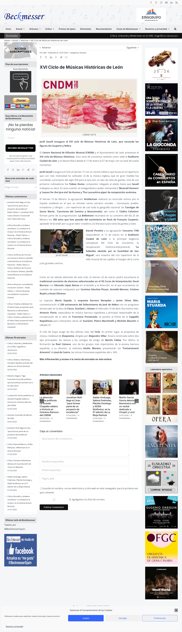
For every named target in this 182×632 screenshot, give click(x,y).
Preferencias (160, 618)
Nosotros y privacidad (14, 626)
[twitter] (156, 2)
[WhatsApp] (23, 169)
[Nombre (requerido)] (84, 461)
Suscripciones (20, 69)
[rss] (176, 2)
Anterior (46, 47)
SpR (44, 52)
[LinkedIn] (18, 169)
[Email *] (21, 138)
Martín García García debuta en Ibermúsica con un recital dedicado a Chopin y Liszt (128, 405)
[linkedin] (171, 2)
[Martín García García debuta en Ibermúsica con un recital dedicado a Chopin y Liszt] (129, 381)
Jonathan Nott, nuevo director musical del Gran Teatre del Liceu (20, 215)
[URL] (84, 478)
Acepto (86, 618)
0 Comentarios (46, 419)
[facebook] (151, 2)
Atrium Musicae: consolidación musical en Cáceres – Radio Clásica (20, 287)
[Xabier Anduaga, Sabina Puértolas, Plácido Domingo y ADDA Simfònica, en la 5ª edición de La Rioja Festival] (102, 381)
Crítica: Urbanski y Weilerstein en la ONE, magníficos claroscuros (19, 346)
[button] (176, 610)
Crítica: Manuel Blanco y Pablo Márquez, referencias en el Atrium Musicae (20, 447)
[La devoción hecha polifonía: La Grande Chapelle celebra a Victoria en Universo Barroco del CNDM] (49, 381)
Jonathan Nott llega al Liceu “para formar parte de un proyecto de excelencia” (18, 431)
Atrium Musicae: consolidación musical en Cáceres (18, 294)
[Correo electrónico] (33, 169)
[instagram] (161, 2)
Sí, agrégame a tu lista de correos (72, 499)
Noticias (82, 52)
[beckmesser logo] (24, 10)
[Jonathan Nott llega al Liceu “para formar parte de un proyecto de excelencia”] (76, 381)
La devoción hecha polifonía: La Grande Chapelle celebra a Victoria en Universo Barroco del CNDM (49, 406)
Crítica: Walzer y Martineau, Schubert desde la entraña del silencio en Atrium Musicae (20, 363)
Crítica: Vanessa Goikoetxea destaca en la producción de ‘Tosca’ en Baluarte (19, 463)
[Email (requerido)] (84, 470)
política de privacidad (24, 158)
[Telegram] (28, 169)
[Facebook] (8, 169)
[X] (13, 169)
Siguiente (131, 47)
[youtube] (166, 2)
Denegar (123, 618)
